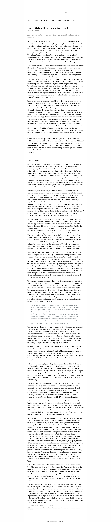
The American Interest (37, 14)
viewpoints (45, 20)
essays (30, 20)
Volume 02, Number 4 (36, 505)
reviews (36, 20)
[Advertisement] (55, 4)
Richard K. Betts (33, 31)
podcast (66, 20)
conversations (56, 20)
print (73, 20)
